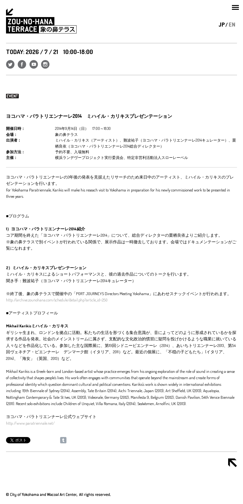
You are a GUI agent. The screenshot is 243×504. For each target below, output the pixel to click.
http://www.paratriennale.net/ (30, 423)
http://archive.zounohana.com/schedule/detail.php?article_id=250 (57, 299)
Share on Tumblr (63, 440)
